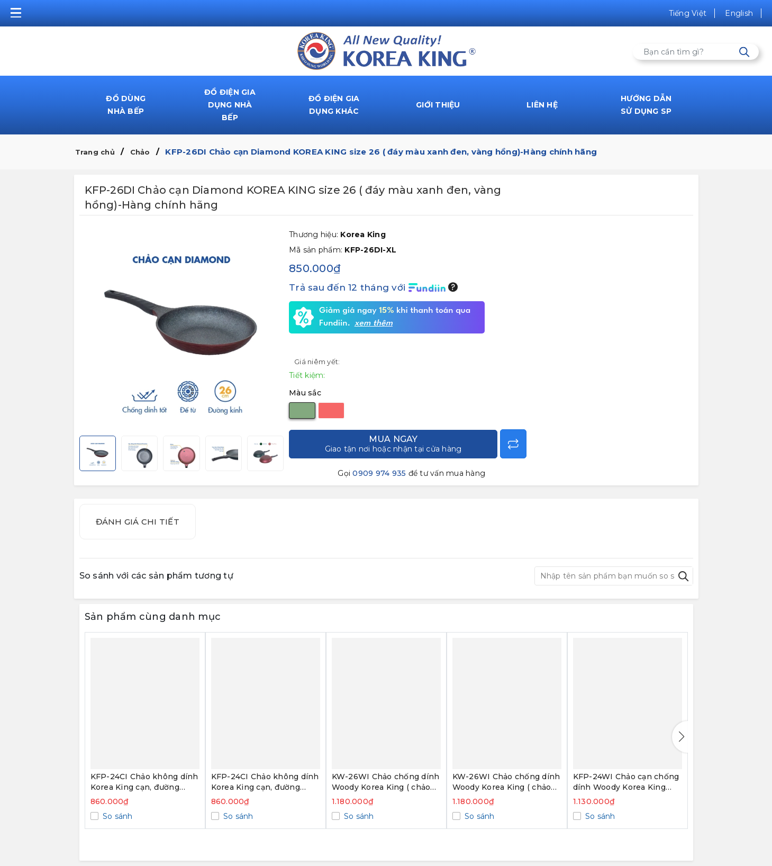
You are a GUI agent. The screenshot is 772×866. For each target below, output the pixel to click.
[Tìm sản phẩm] (696, 52)
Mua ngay (393, 444)
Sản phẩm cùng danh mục (153, 617)
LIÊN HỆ (542, 105)
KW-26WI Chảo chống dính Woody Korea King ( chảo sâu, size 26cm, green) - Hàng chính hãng (386, 782)
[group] (181, 328)
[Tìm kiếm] (744, 52)
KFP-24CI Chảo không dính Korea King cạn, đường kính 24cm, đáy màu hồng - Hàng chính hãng (265, 782)
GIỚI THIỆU (438, 105)
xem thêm (374, 323)
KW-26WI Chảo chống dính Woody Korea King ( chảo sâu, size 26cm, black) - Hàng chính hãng (506, 782)
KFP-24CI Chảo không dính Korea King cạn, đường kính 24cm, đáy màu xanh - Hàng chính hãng (144, 782)
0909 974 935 (379, 473)
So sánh (117, 816)
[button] (680, 737)
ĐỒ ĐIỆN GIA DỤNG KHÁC (334, 105)
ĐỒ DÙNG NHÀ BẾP (126, 105)
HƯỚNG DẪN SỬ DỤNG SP (646, 105)
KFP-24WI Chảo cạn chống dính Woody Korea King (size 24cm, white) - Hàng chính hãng (626, 782)
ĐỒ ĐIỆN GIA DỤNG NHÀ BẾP (230, 104)
